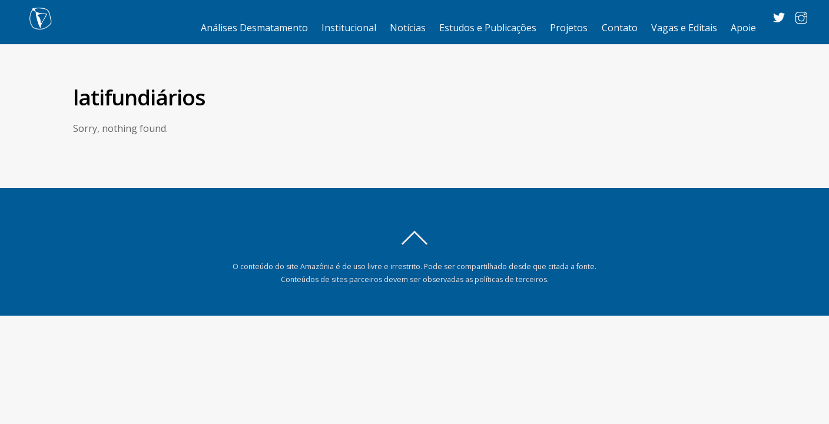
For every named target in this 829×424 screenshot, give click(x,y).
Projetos (569, 27)
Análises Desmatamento (254, 27)
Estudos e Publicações (487, 27)
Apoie (743, 27)
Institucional (348, 27)
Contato (620, 27)
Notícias (408, 27)
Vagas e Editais (684, 27)
